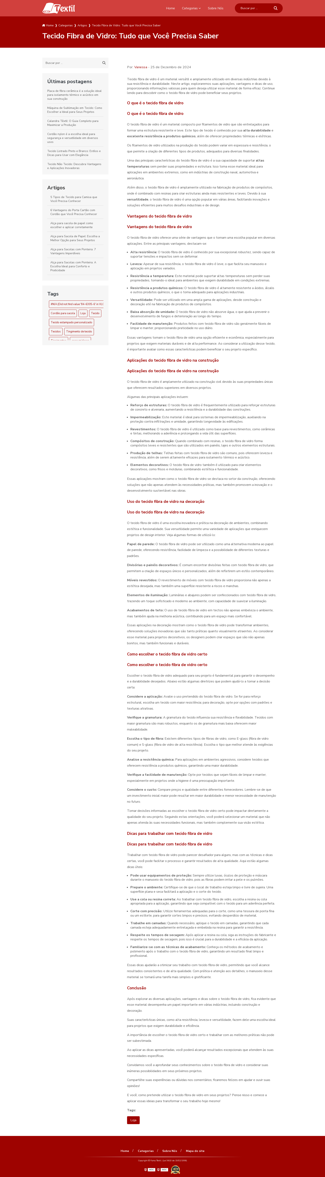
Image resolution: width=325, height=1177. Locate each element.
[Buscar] (276, 8)
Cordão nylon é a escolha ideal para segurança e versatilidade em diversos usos (72, 138)
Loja (83, 313)
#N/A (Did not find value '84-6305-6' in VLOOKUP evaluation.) (88, 304)
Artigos (56, 187)
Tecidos (56, 331)
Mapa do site (195, 1151)
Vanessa (140, 67)
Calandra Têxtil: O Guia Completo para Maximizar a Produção (72, 123)
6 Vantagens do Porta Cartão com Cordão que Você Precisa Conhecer (73, 212)
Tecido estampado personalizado (71, 322)
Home (170, 8)
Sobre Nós (215, 8)
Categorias (190, 8)
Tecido (95, 313)
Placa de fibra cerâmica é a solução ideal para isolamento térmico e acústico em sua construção (74, 95)
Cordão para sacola (63, 313)
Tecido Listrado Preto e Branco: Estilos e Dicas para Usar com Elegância (74, 153)
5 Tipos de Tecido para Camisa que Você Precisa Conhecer (73, 199)
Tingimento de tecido (79, 331)
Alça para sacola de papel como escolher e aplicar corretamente (71, 225)
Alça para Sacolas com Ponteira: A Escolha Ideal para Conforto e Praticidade (73, 266)
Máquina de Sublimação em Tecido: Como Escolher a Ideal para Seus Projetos (74, 110)
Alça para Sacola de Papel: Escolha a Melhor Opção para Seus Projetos (75, 238)
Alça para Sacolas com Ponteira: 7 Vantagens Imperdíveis (73, 251)
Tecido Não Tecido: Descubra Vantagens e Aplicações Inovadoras (74, 166)
